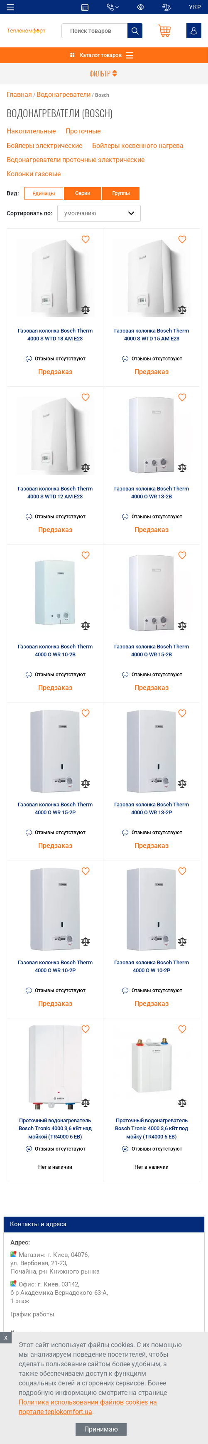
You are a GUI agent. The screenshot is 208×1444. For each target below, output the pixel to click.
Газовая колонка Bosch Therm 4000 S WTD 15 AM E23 (151, 335)
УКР (195, 7)
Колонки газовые (34, 174)
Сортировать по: (29, 213)
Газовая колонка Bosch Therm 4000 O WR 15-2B (151, 650)
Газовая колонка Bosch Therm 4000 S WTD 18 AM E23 (55, 335)
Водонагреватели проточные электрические (75, 160)
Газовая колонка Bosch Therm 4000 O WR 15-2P (55, 808)
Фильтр (104, 73)
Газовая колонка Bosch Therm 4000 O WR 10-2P (55, 966)
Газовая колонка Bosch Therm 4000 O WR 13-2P (151, 808)
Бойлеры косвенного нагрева (138, 146)
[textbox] (101, 30)
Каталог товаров (101, 55)
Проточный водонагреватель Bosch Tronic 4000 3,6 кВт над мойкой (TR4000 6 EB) (55, 1128)
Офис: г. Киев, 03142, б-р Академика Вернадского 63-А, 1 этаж (59, 1293)
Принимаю (101, 1429)
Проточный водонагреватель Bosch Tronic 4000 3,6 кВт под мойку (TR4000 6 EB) (151, 1128)
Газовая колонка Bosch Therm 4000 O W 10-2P (151, 966)
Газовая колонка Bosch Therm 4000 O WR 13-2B (151, 492)
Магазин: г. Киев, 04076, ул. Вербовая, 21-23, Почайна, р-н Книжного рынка (55, 1263)
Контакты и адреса (104, 1224)
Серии (82, 193)
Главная (19, 95)
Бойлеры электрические (44, 146)
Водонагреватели (64, 95)
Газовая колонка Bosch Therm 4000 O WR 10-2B (55, 650)
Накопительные (31, 131)
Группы (121, 193)
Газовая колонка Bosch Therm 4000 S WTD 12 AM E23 (55, 492)
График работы (32, 1314)
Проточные (83, 131)
